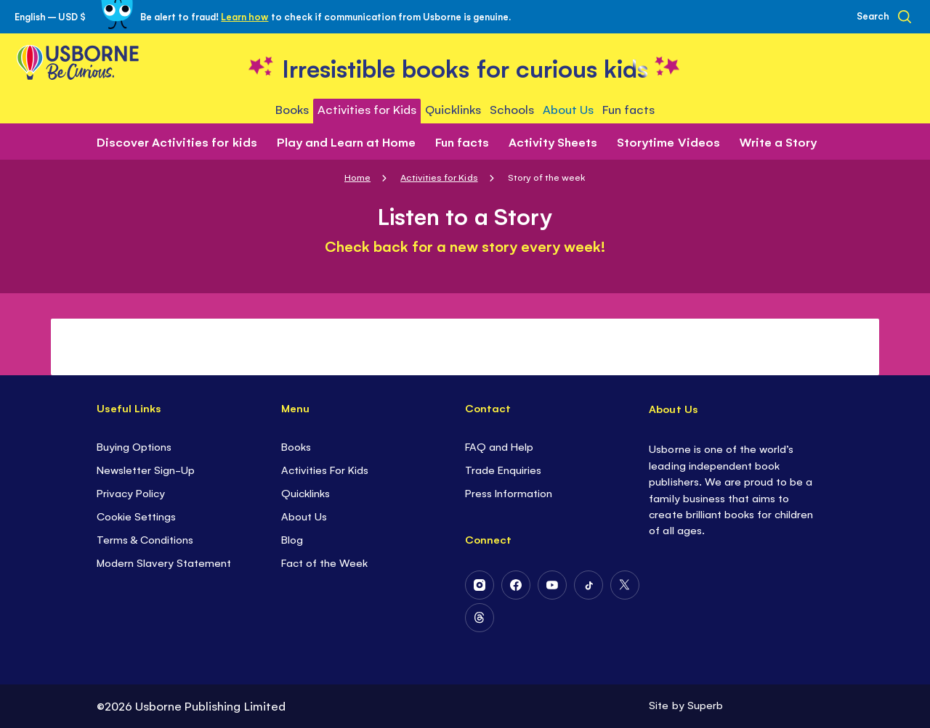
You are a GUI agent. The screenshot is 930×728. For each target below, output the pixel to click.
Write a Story (778, 142)
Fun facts (462, 142)
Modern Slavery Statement (164, 562)
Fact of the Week (324, 562)
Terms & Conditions (145, 539)
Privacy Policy (131, 492)
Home (357, 177)
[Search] (883, 16)
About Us (304, 516)
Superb (705, 704)
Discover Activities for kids (176, 142)
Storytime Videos (668, 142)
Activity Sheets (553, 142)
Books (296, 446)
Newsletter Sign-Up (146, 469)
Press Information (508, 492)
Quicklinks (305, 492)
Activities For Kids (324, 469)
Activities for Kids (438, 177)
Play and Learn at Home (346, 142)
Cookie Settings (136, 516)
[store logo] (465, 66)
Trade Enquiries (503, 469)
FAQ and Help (499, 446)
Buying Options (134, 446)
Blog (292, 539)
